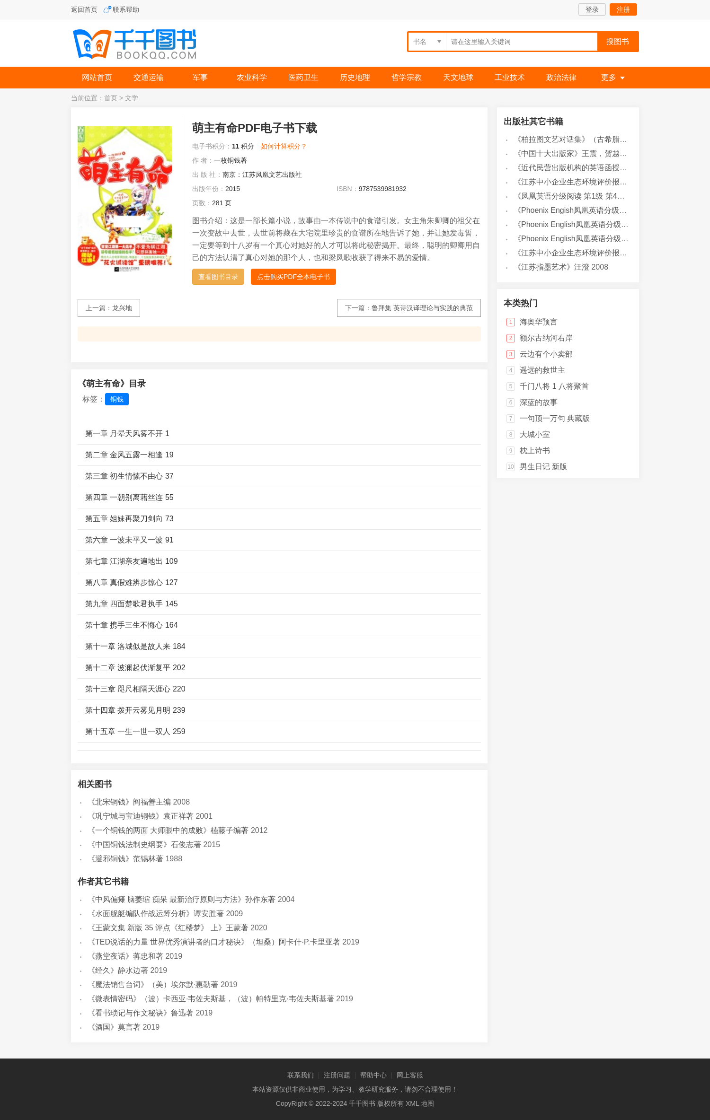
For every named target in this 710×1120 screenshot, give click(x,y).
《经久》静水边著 (118, 970)
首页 (110, 98)
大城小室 (535, 434)
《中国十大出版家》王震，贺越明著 (574, 153)
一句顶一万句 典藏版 (555, 418)
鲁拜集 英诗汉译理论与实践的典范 (422, 308)
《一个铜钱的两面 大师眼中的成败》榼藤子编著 (168, 830)
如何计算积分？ (284, 146)
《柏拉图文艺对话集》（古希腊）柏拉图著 (585, 139)
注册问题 (337, 1075)
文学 (131, 98)
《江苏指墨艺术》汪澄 (551, 267)
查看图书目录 (218, 276)
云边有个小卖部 (546, 354)
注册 (623, 9)
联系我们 (300, 1075)
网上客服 (410, 1075)
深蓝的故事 (539, 402)
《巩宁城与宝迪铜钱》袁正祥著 (141, 816)
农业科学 (252, 77)
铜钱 (117, 399)
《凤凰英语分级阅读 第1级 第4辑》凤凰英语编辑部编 (603, 196)
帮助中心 (373, 1075)
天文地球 (458, 77)
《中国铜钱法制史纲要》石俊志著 (144, 844)
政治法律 (561, 77)
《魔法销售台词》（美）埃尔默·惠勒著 (153, 984)
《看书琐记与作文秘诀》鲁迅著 (141, 1013)
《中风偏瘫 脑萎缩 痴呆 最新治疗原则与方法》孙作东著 (181, 899)
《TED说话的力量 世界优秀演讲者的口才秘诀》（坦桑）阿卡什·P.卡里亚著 (214, 942)
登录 (592, 9)
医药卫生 (303, 77)
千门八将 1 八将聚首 (554, 386)
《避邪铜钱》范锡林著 (125, 859)
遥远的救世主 (542, 370)
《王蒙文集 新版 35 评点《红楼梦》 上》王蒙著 (168, 928)
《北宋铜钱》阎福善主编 (129, 802)
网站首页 (97, 77)
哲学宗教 (406, 77)
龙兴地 (122, 308)
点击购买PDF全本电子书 (293, 276)
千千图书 (142, 45)
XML (412, 1103)
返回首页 (84, 9)
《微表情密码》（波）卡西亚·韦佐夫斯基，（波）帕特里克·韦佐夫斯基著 (211, 999)
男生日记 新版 (543, 467)
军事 (200, 77)
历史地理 (355, 77)
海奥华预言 (539, 322)
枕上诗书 (535, 450)
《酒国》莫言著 (114, 1027)
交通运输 (148, 77)
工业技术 (510, 77)
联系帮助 (126, 9)
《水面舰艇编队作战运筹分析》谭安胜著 (156, 914)
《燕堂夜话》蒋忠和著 (125, 956)
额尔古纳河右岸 (546, 338)
